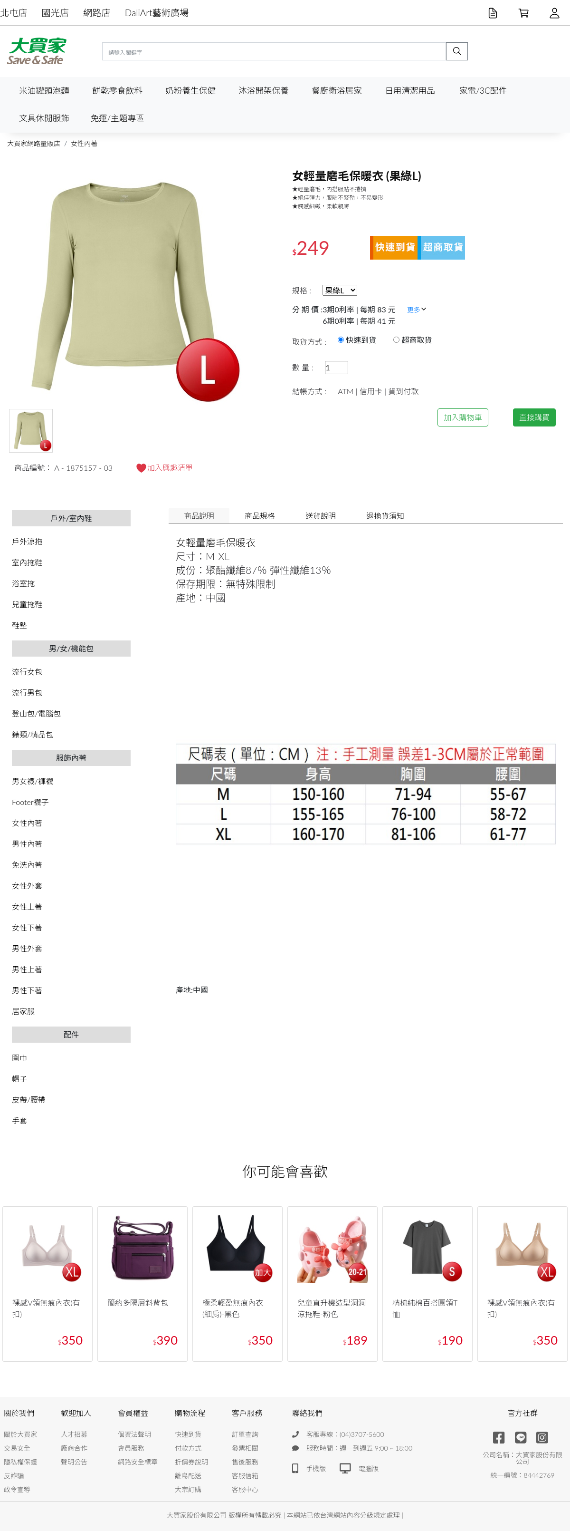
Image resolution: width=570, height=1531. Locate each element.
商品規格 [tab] (260, 515)
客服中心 (245, 1489)
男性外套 (27, 948)
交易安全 (17, 1448)
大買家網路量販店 (33, 143)
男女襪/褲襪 (32, 780)
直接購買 (534, 417)
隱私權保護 (20, 1462)
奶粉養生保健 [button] (190, 91)
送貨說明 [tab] (320, 515)
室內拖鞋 (27, 562)
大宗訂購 (188, 1489)
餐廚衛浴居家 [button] (337, 91)
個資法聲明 (134, 1434)
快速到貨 (188, 1434)
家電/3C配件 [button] (483, 91)
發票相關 (245, 1448)
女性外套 (27, 885)
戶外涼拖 (27, 541)
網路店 (97, 12)
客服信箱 (245, 1476)
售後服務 (245, 1462)
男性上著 (27, 969)
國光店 (55, 12)
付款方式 (188, 1448)
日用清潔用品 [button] (410, 91)
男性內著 (27, 843)
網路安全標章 (138, 1462)
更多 (417, 310)
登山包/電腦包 (36, 713)
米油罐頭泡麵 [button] (44, 91)
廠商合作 (74, 1448)
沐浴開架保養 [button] (263, 91)
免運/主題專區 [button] (117, 118)
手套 (19, 1120)
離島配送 (188, 1476)
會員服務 (131, 1448)
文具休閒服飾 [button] (44, 118)
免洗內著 (27, 864)
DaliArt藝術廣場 (157, 12)
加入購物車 (463, 417)
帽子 (19, 1078)
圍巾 (19, 1057)
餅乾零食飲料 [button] (117, 91)
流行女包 (27, 671)
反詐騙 (14, 1476)
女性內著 (84, 143)
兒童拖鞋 (27, 604)
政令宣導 (17, 1489)
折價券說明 (191, 1462)
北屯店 (14, 12)
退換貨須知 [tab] (385, 515)
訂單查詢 (245, 1434)
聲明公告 (74, 1462)
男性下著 (27, 990)
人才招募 (74, 1434)
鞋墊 (19, 625)
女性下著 (27, 927)
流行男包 (27, 692)
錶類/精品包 (32, 734)
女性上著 (27, 906)
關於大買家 (20, 1434)
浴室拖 (23, 583)
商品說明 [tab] (199, 515)
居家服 (23, 1011)
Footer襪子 (30, 801)
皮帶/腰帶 (29, 1099)
